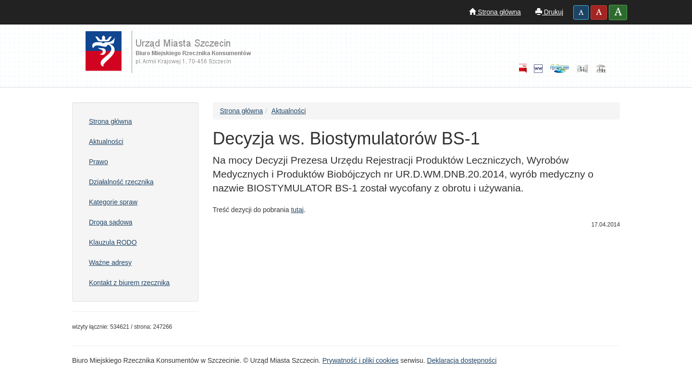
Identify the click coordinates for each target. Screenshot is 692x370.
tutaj (297, 210)
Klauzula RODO (113, 242)
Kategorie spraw (113, 202)
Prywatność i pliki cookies (360, 360)
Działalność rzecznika (121, 182)
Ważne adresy (110, 262)
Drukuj (549, 12)
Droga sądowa (110, 222)
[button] (581, 12)
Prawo (98, 162)
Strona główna (494, 12)
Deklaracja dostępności (462, 360)
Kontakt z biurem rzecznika (129, 282)
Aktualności (106, 141)
